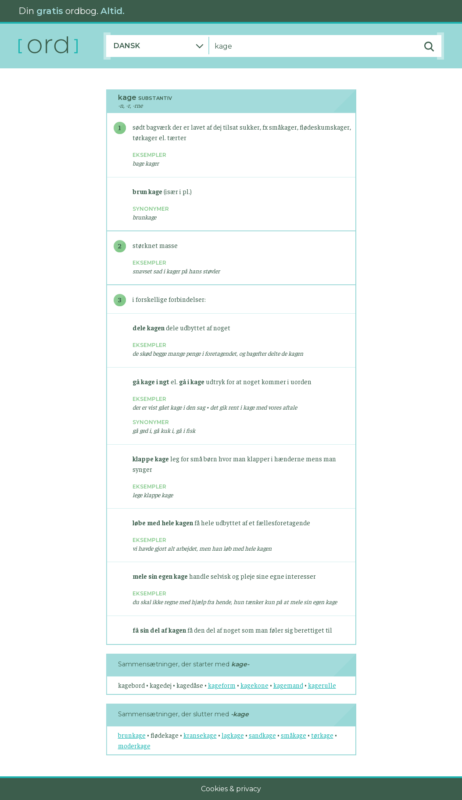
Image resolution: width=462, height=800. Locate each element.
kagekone (254, 685)
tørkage (322, 735)
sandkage (262, 735)
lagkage (233, 735)
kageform (222, 685)
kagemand (288, 685)
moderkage (134, 745)
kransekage (200, 735)
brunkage (132, 735)
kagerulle (322, 685)
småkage (293, 735)
